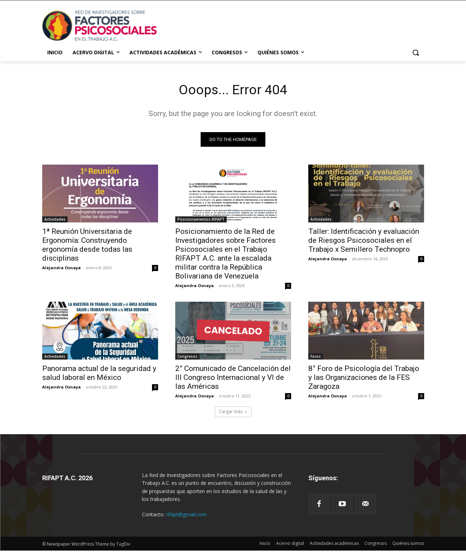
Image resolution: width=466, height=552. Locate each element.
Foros (315, 357)
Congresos (187, 357)
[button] (415, 52)
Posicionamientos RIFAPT (201, 220)
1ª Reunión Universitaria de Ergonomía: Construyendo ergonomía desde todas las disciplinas (87, 246)
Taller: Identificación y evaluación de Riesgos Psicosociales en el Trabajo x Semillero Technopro (363, 242)
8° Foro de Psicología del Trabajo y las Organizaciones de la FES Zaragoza (363, 379)
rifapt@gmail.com (186, 515)
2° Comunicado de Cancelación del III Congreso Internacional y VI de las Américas (233, 379)
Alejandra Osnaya (61, 269)
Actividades (54, 220)
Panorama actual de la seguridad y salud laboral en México (99, 374)
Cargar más (233, 413)
